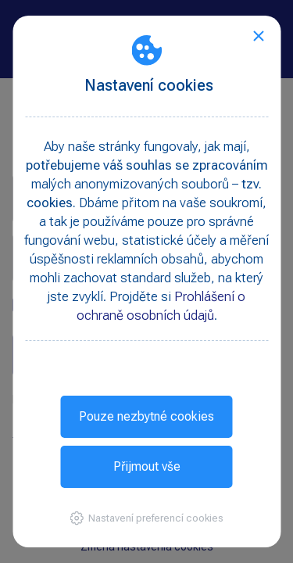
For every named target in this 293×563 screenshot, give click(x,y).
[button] (146, 518)
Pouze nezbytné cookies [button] (146, 416)
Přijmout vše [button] (146, 466)
